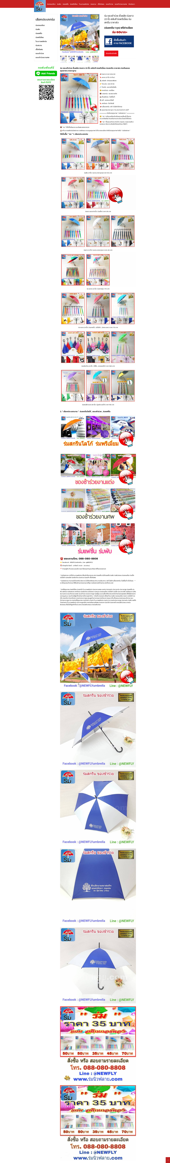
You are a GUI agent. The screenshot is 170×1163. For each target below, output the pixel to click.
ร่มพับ (59, 4)
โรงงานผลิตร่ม (84, 4)
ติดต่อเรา (131, 4)
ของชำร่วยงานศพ (121, 4)
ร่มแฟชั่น (66, 4)
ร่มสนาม (93, 4)
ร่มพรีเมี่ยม (74, 4)
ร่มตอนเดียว (51, 4)
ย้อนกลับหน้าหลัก (111, 53)
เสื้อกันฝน (101, 4)
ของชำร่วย (109, 4)
